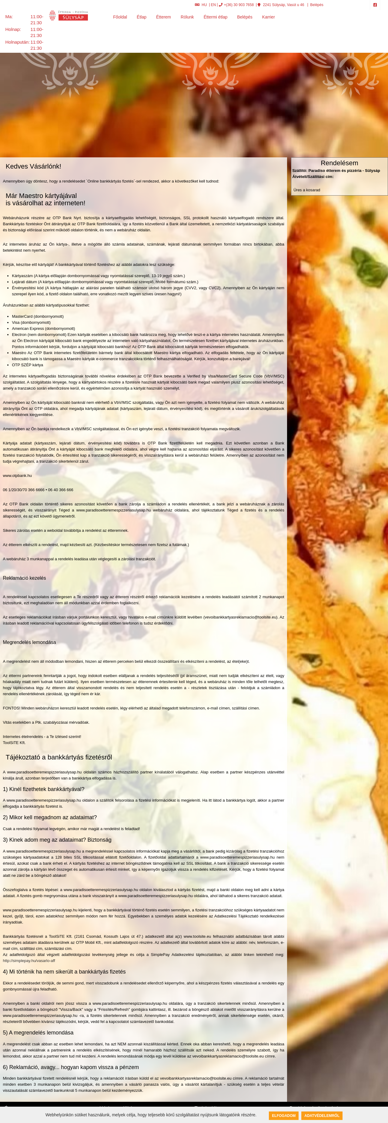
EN (213, 5)
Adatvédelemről (322, 1116)
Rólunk (187, 17)
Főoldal (120, 17)
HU (201, 5)
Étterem (163, 17)
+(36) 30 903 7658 (236, 5)
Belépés (316, 5)
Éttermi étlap (216, 17)
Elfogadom (284, 1116)
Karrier (268, 17)
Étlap (141, 17)
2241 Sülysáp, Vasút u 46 (281, 5)
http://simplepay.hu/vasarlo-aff (29, 960)
